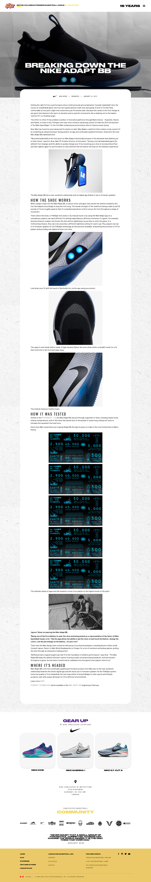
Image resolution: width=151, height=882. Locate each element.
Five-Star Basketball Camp (97, 861)
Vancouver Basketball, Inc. (61, 854)
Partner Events (93, 854)
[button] (144, 6)
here (42, 681)
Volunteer (52, 861)
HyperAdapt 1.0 (49, 417)
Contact (51, 865)
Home (22, 854)
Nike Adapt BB (75, 685)
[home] (43, 6)
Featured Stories (28, 864)
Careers (51, 857)
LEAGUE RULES (26, 868)
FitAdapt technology (40, 685)
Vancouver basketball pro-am (98, 857)
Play (22, 857)
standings (24, 861)
